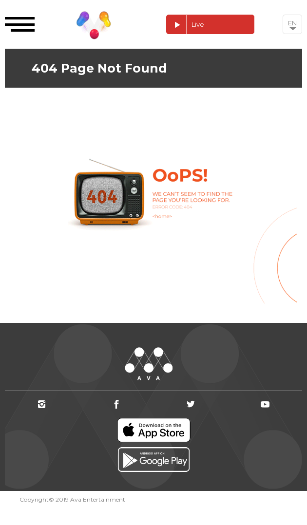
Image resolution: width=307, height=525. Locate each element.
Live (185, 24)
